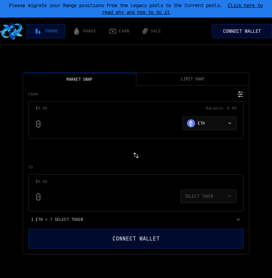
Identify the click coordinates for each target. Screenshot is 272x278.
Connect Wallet (242, 31)
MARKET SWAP (79, 77)
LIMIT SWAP (193, 79)
